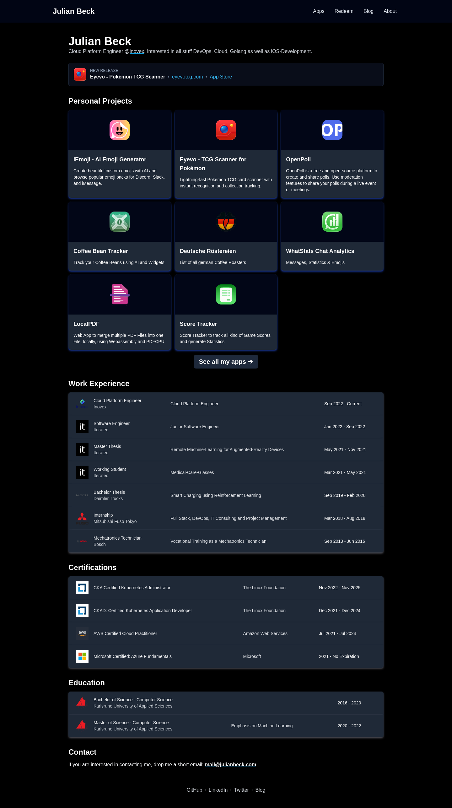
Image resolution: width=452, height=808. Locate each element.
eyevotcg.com (187, 76)
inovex (137, 51)
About (390, 11)
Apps (318, 11)
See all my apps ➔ (226, 361)
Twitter (241, 790)
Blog (368, 11)
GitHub (194, 790)
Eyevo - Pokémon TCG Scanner (127, 76)
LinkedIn (218, 790)
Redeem (344, 11)
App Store (221, 76)
